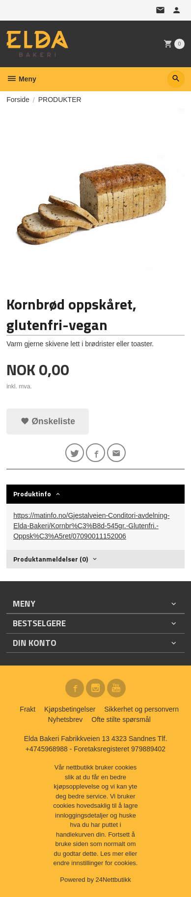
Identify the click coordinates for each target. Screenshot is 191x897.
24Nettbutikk (113, 879)
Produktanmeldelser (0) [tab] (50, 559)
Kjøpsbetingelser (69, 709)
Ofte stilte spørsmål (121, 719)
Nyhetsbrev (65, 719)
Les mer (112, 853)
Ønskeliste (48, 421)
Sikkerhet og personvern (141, 709)
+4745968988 (47, 749)
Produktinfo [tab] (32, 493)
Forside (17, 99)
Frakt (27, 709)
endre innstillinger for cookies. (96, 863)
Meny (21, 79)
